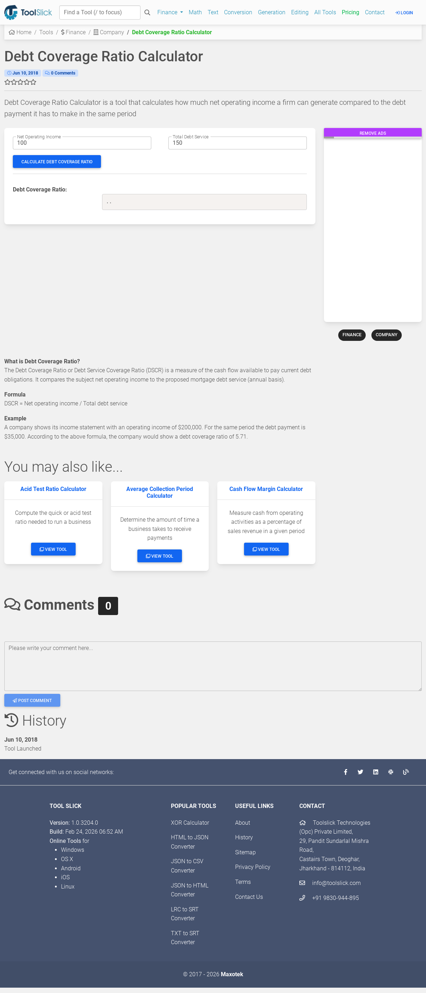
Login (404, 12)
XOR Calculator (190, 822)
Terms (243, 882)
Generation (271, 12)
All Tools (325, 12)
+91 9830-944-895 (329, 898)
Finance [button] (168, 12)
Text (213, 12)
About (242, 822)
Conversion (238, 12)
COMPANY (386, 334)
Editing (300, 12)
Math (195, 12)
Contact (375, 12)
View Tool (53, 549)
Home (20, 32)
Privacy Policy (252, 867)
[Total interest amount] (237, 143)
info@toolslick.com (330, 883)
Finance (73, 32)
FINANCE (352, 334)
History (244, 837)
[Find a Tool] (100, 12)
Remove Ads (373, 133)
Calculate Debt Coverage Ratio (56, 161)
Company (108, 32)
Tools (46, 32)
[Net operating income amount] (82, 143)
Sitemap (245, 852)
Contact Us (249, 897)
